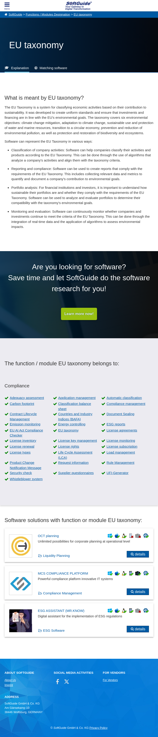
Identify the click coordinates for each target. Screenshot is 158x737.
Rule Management (120, 462)
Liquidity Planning (56, 556)
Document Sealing (120, 414)
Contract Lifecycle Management (23, 416)
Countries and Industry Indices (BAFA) (75, 416)
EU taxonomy (83, 14)
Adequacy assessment (27, 398)
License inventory (23, 440)
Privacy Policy (98, 727)
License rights (68, 446)
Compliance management (126, 404)
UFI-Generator (118, 473)
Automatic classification (124, 398)
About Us (10, 680)
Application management (77, 398)
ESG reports (116, 424)
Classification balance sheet (74, 406)
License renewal (22, 446)
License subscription (122, 446)
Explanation (20, 68)
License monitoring (121, 440)
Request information (73, 462)
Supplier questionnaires (76, 473)
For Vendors (110, 680)
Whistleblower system (26, 479)
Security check (21, 473)
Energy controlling (71, 424)
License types (20, 452)
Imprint (9, 685)
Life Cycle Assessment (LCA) (75, 454)
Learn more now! (79, 314)
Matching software (53, 68)
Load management (121, 452)
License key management (77, 440)
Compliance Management (62, 593)
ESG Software (54, 630)
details (140, 554)
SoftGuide (15, 14)
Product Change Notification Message (25, 465)
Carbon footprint (22, 404)
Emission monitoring (25, 424)
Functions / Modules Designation (48, 14)
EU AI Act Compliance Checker (26, 432)
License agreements (122, 430)
